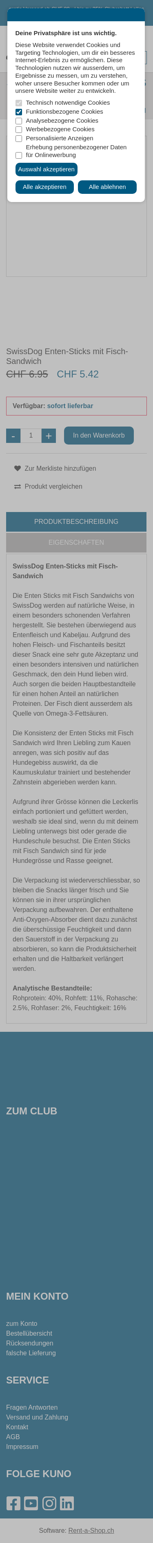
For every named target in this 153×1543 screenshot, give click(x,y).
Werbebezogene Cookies (60, 129)
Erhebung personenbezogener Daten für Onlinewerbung (76, 151)
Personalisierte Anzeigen (59, 138)
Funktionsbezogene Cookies (64, 111)
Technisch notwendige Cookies (68, 102)
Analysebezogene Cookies (62, 120)
